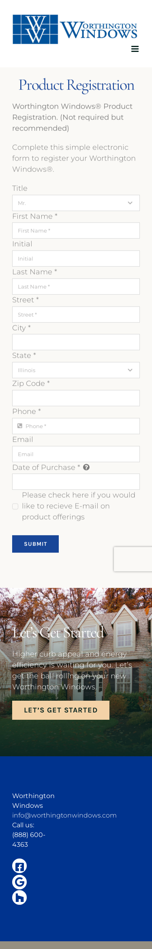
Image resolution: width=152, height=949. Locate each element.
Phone (26, 410)
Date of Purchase (46, 466)
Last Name (34, 271)
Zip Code (31, 383)
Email (22, 438)
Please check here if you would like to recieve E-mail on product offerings (78, 505)
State (24, 355)
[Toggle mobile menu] (135, 49)
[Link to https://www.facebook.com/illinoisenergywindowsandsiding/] (19, 866)
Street (25, 299)
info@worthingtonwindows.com (64, 815)
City (21, 327)
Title (20, 187)
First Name (35, 215)
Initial (22, 243)
